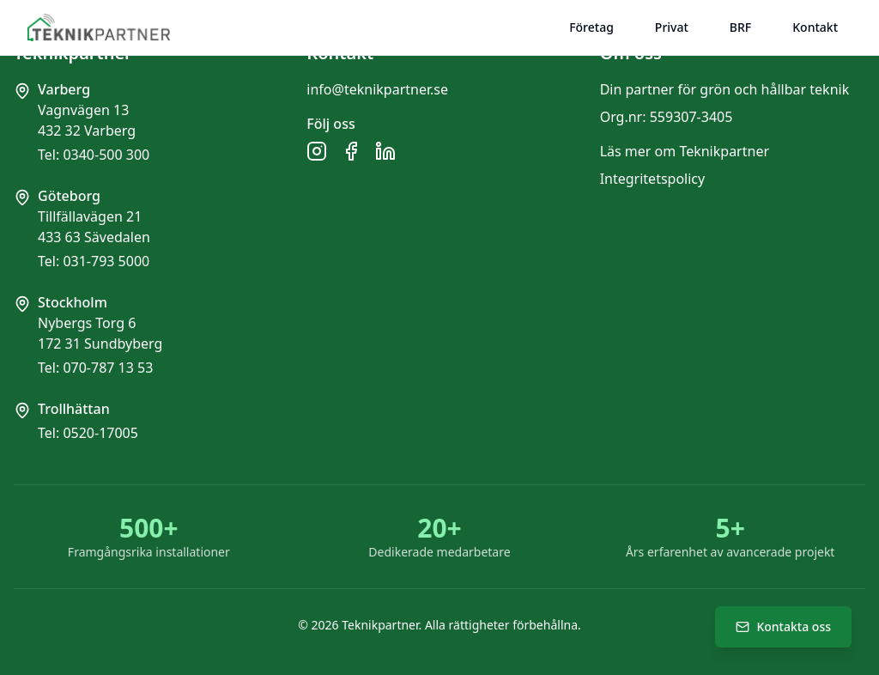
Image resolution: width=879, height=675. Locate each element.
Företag (591, 27)
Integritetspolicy (653, 178)
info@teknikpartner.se (377, 89)
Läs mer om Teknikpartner (684, 151)
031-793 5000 (106, 261)
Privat (671, 27)
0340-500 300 (106, 154)
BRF (740, 27)
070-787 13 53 (108, 367)
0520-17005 (100, 432)
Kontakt (815, 27)
